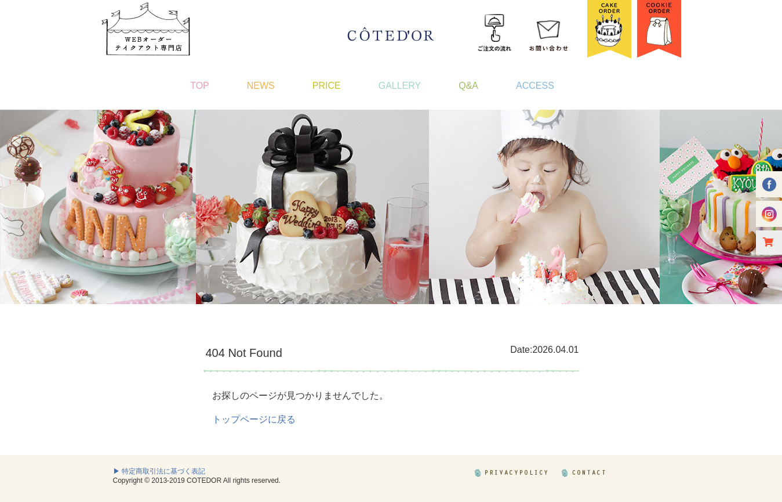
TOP (199, 86)
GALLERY (400, 86)
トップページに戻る (254, 419)
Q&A (468, 86)
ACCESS (535, 86)
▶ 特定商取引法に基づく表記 (159, 471)
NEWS (261, 86)
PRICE (326, 86)
